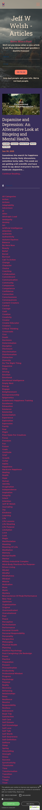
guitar (5, 461)
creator (6, 320)
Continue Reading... (11, 174)
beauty (5, 248)
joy (4, 510)
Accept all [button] (11, 804)
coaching (6, 271)
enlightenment (9, 392)
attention (6, 231)
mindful (6, 573)
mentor (5, 559)
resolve (6, 702)
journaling (7, 507)
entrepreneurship (10, 395)
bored (5, 254)
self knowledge (10, 725)
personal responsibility (13, 633)
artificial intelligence (12, 228)
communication (10, 280)
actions (6, 202)
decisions (7, 340)
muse (4, 587)
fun (4, 444)
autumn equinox (10, 240)
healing (6, 472)
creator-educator (10, 323)
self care (6, 719)
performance (8, 628)
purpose (6, 682)
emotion (6, 375)
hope (4, 478)
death (5, 337)
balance (6, 242)
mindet (5, 570)
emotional (7, 377)
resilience (7, 699)
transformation (9, 771)
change (6, 263)
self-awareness (9, 737)
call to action (9, 260)
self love (6, 728)
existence (7, 409)
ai (3, 211)
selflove (6, 743)
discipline (6, 143)
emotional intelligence (13, 380)
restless (6, 708)
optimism (7, 602)
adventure (7, 208)
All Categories (9, 196)
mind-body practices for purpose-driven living (18, 565)
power (5, 656)
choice (5, 268)
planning (6, 648)
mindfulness (8, 576)
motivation (7, 584)
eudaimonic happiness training (17, 400)
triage (5, 780)
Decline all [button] (30, 804)
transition (7, 774)
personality (7, 636)
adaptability (8, 205)
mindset (33, 143)
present (6, 665)
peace (5, 619)
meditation (7, 550)
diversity (6, 360)
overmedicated (10, 610)
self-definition (9, 740)
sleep (5, 745)
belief (5, 251)
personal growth (10, 630)
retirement (7, 711)
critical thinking (10, 329)
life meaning (8, 524)
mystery (6, 593)
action (5, 199)
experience (7, 418)
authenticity (8, 237)
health (5, 475)
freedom (6, 441)
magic (5, 538)
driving (5, 372)
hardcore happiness (12, 469)
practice (6, 659)
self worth (7, 734)
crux (4, 334)
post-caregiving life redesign (17, 653)
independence (9, 490)
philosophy (7, 642)
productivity (8, 671)
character (7, 265)
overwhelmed (9, 613)
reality (5, 685)
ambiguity (7, 220)
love (4, 533)
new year (6, 599)
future (5, 446)
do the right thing (11, 363)
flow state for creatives (14, 435)
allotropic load (9, 217)
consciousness (9, 297)
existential (7, 412)
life (4, 518)
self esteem (8, 722)
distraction (7, 357)
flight (5, 432)
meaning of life (10, 547)
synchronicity (9, 763)
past (4, 616)
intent (5, 498)
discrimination (9, 352)
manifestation (9, 541)
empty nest (7, 383)
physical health (9, 645)
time (4, 768)
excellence (7, 403)
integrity (6, 495)
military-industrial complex (15, 561)
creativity (7, 317)
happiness (7, 467)
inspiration (7, 492)
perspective (8, 639)
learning (6, 515)
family (5, 426)
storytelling (8, 751)
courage (6, 309)
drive (4, 369)
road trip (7, 714)
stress (5, 757)
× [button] (40, 786)
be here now (8, 245)
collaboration (8, 274)
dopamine (14, 143)
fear (4, 429)
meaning (6, 544)
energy (5, 386)
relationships (8, 694)
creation (6, 314)
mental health (24, 143)
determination (9, 343)
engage (6, 389)
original (6, 607)
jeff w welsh (8, 504)
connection (7, 294)
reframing (7, 691)
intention (6, 501)
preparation (7, 662)
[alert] (21, 797)
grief (4, 455)
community (8, 283)
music (5, 590)
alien (4, 214)
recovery (6, 688)
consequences (9, 300)
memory (6, 553)
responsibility (9, 705)
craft (4, 311)
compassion (8, 286)
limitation (7, 530)
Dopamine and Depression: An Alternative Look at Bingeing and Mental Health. (20, 129)
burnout (6, 257)
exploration (7, 421)
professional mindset (12, 673)
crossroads (7, 332)
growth (5, 458)
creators (6, 326)
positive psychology (12, 651)
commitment (8, 277)
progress (6, 676)
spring (5, 748)
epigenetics (8, 398)
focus (5, 438)
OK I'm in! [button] (21, 72)
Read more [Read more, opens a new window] (20, 792)
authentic (7, 234)
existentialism (9, 415)
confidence (7, 291)
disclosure (7, 349)
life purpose (8, 527)
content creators (10, 303)
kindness (6, 513)
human (5, 481)
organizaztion (9, 605)
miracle (5, 581)
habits (5, 464)
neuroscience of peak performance (19, 596)
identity (6, 484)
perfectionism (9, 625)
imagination (8, 487)
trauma (6, 777)
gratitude (6, 452)
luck (4, 536)
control (5, 306)
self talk (6, 731)
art (3, 225)
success (6, 760)
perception (7, 622)
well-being (6, 147)
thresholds (7, 765)
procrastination (9, 668)
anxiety (6, 222)
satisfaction (8, 717)
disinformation (9, 354)
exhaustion (7, 406)
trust (4, 783)
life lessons (8, 521)
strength (6, 754)
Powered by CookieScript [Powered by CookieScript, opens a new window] (8, 807)
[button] (11, 795)
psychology (7, 679)
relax (4, 696)
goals (5, 449)
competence (8, 288)
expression (7, 424)
